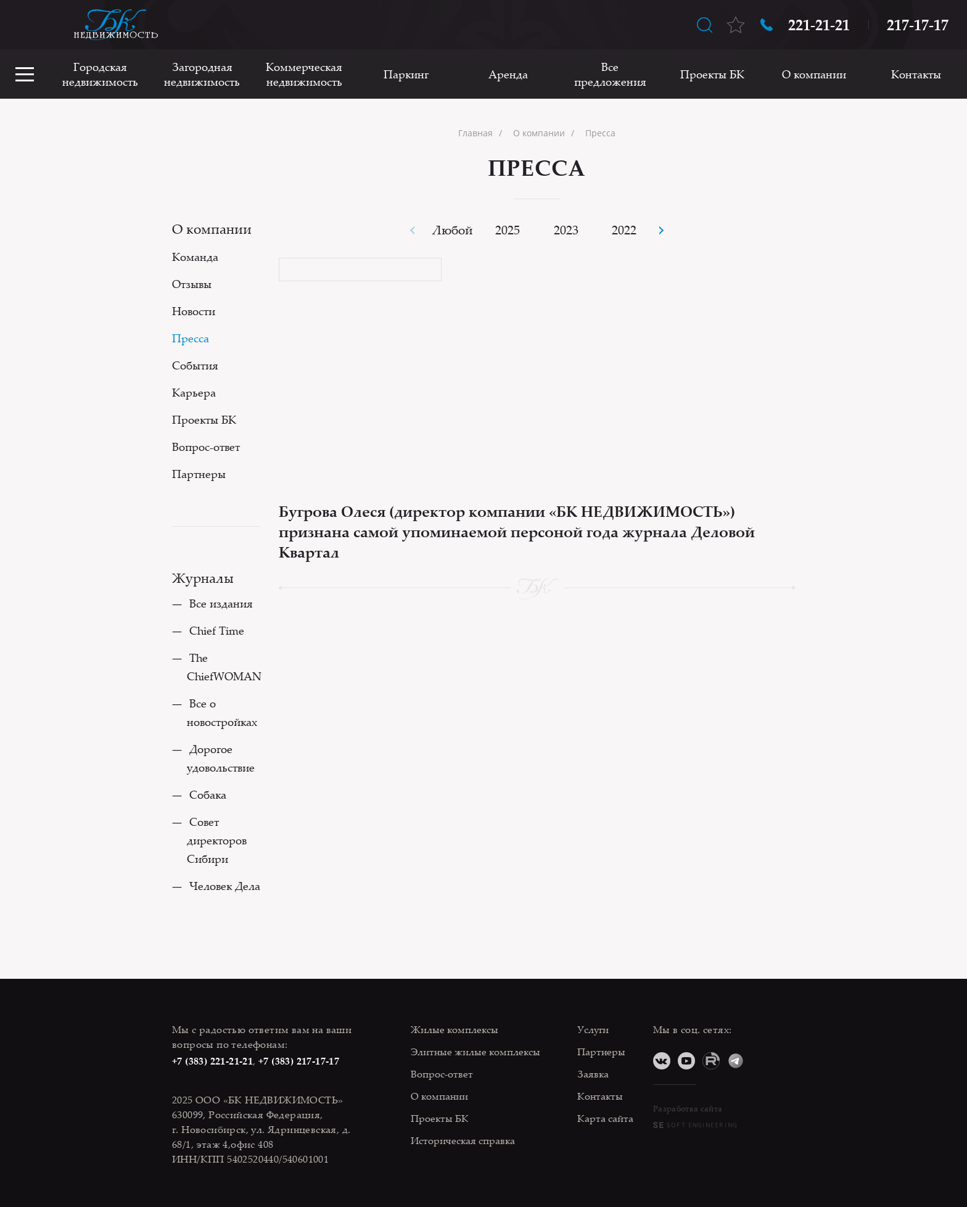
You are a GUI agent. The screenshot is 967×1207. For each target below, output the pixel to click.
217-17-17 (917, 25)
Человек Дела (224, 885)
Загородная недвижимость (202, 74)
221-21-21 (819, 25)
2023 (566, 229)
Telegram (735, 1060)
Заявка (593, 1074)
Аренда (508, 74)
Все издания (221, 603)
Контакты (916, 74)
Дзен (760, 1060)
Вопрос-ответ (206, 446)
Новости (193, 310)
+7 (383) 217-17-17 (298, 1061)
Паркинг (406, 74)
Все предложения (610, 74)
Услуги (593, 1029)
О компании (814, 74)
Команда (195, 256)
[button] (661, 230)
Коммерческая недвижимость (304, 74)
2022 (624, 229)
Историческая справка (463, 1140)
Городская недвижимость (100, 74)
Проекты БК (712, 74)
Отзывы (192, 283)
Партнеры (199, 473)
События (195, 365)
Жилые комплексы (454, 1029)
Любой (452, 229)
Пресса (190, 338)
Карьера (194, 392)
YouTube (686, 1060)
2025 (507, 229)
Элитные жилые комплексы (475, 1051)
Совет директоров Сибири (217, 840)
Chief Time (216, 630)
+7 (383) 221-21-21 (212, 1061)
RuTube (711, 1060)
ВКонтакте (661, 1060)
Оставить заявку (24, 24)
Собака (207, 794)
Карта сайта (605, 1118)
